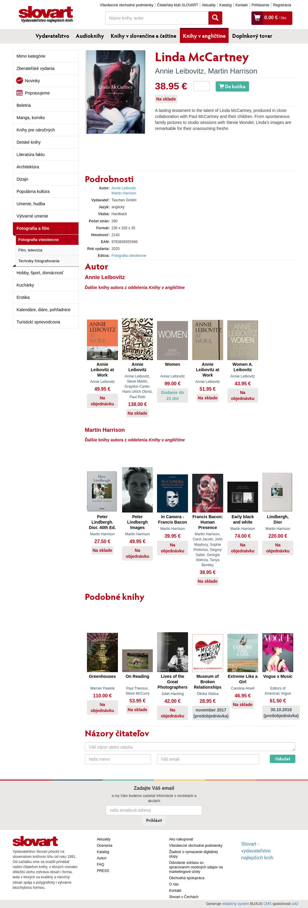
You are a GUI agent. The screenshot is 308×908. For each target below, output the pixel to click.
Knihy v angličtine (204, 35)
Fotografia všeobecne (38, 239)
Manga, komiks (31, 117)
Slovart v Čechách (183, 897)
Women (172, 364)
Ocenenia (104, 845)
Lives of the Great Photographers (173, 682)
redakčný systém (235, 904)
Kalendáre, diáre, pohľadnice (43, 309)
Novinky (32, 80)
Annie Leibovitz (179, 71)
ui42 (294, 904)
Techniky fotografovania (39, 261)
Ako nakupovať (181, 839)
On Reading (137, 676)
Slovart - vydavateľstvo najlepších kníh (257, 850)
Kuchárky (25, 285)
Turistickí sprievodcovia (38, 322)
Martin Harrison (232, 71)
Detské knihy (29, 142)
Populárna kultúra (33, 191)
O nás (174, 884)
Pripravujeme (37, 93)
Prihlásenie (260, 5)
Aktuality (208, 5)
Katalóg (225, 5)
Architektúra (28, 166)
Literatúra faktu (31, 154)
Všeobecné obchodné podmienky (126, 5)
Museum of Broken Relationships (207, 682)
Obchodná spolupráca (186, 878)
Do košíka (232, 86)
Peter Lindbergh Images (137, 522)
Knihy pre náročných (36, 130)
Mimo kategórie (31, 56)
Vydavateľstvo (52, 35)
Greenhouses (102, 676)
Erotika (23, 297)
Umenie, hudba (31, 203)
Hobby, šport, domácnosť (40, 272)
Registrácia (282, 5)
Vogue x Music (277, 676)
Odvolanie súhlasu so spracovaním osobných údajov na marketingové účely (196, 867)
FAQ (100, 864)
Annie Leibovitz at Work (102, 369)
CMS (267, 904)
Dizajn (22, 179)
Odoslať (282, 759)
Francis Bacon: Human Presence (207, 522)
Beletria (24, 105)
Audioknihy (90, 35)
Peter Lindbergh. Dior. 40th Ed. (102, 522)
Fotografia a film (33, 228)
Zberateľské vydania (35, 68)
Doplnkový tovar (252, 35)
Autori (101, 858)
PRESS (103, 871)
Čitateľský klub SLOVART (177, 5)
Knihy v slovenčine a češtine (143, 35)
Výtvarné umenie (32, 216)
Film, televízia (30, 250)
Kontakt (242, 5)
